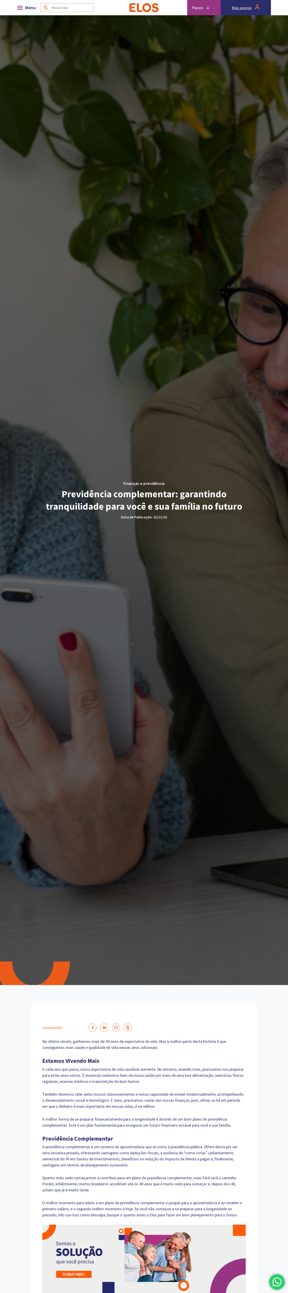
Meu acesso (242, 7)
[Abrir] (27, 7)
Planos (197, 7)
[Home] (144, 7)
